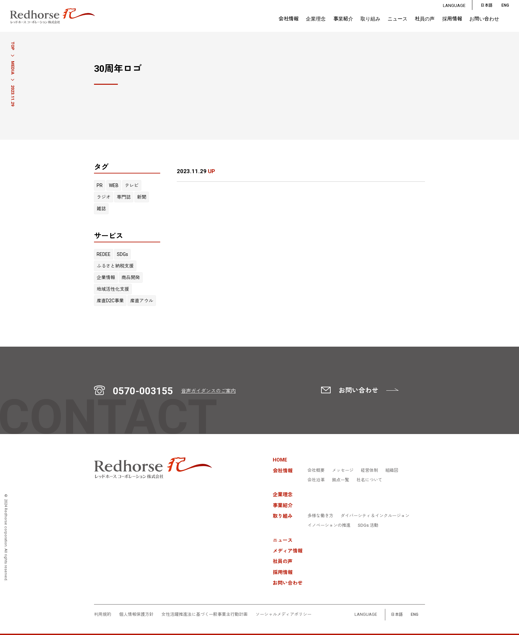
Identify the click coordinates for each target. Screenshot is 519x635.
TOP (12, 46)
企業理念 (316, 19)
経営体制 (369, 470)
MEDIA (12, 67)
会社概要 (316, 470)
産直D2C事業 (110, 300)
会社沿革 (316, 480)
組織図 (391, 470)
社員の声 (425, 19)
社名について (369, 480)
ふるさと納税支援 (115, 266)
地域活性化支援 (113, 289)
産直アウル (141, 300)
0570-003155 (143, 391)
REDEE (104, 254)
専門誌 (124, 197)
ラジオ (104, 197)
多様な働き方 (320, 515)
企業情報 (106, 277)
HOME (280, 460)
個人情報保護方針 (136, 614)
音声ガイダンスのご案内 (208, 391)
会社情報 (289, 19)
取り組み (370, 19)
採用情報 (452, 19)
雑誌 (101, 208)
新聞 (141, 197)
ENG (414, 614)
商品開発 (130, 277)
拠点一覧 (340, 480)
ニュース (397, 19)
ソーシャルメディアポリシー (283, 614)
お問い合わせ (484, 19)
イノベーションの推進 (329, 525)
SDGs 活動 (368, 525)
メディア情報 (288, 551)
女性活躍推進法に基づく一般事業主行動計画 (205, 614)
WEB (113, 185)
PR (100, 185)
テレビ (132, 185)
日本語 (487, 5)
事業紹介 (343, 19)
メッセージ (343, 470)
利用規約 (102, 614)
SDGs (122, 254)
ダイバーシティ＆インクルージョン (375, 515)
